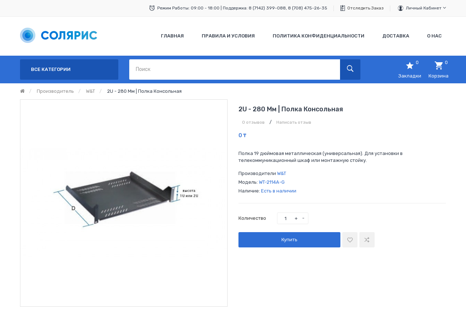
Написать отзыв (293, 122)
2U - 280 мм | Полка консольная (144, 91)
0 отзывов (253, 122)
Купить (289, 239)
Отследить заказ (365, 8)
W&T (90, 91)
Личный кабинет (426, 8)
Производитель (55, 91)
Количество (252, 218)
